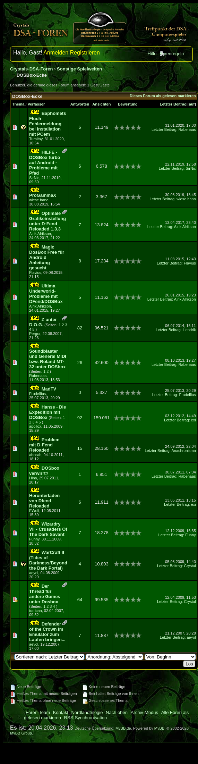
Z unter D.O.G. (43, 322)
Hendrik (189, 330)
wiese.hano (39, 200)
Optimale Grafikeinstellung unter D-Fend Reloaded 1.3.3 (47, 221)
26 (79, 362)
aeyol (33, 573)
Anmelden (55, 53)
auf (192, 104)
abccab (35, 455)
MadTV (49, 389)
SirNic (34, 178)
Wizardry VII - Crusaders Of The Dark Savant (48, 529)
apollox (35, 426)
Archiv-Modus (144, 712)
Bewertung (128, 104)
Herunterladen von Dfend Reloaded (44, 501)
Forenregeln (172, 53)
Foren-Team (38, 712)
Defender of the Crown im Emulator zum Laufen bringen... (47, 631)
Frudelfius (37, 394)
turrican (35, 610)
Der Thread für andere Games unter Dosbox (44, 594)
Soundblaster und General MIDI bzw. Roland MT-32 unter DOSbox (47, 359)
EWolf (34, 511)
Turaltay (36, 139)
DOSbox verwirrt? (44, 470)
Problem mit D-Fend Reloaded (44, 445)
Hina (33, 478)
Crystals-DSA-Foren (31, 69)
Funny (34, 539)
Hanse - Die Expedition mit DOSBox (47, 412)
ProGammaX (42, 195)
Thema (18, 104)
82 (79, 327)
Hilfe (152, 53)
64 (79, 599)
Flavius (35, 272)
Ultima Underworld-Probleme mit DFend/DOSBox (46, 293)
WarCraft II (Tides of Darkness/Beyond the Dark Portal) (48, 560)
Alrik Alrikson (40, 234)
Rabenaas (187, 129)
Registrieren (85, 53)
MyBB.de (123, 728)
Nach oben (117, 712)
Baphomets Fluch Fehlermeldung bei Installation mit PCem (47, 124)
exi (193, 420)
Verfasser (36, 104)
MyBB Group (21, 733)
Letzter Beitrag (173, 104)
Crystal (190, 566)
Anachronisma (183, 450)
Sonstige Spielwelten (79, 69)
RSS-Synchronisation (85, 717)
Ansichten (101, 104)
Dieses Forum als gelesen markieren (163, 96)
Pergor (34, 333)
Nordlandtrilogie (87, 712)
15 (79, 448)
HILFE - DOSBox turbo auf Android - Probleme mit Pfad (44, 163)
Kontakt (60, 712)
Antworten (79, 104)
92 (79, 417)
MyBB (159, 728)
